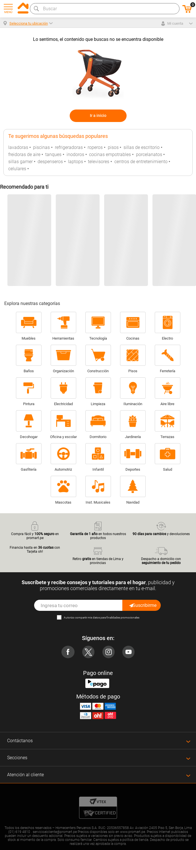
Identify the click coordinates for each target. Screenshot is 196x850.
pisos (113, 147)
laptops (75, 161)
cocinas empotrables (110, 154)
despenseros (50, 161)
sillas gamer (20, 161)
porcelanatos (149, 154)
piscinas (41, 147)
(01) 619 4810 (19, 832)
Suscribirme (142, 605)
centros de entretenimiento (141, 161)
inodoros (75, 154)
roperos (95, 147)
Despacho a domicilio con (161, 555)
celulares (17, 168)
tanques (53, 154)
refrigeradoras (69, 147)
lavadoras (18, 147)
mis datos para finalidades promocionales (113, 617)
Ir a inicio (98, 115)
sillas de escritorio (141, 147)
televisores (98, 161)
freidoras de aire (24, 154)
